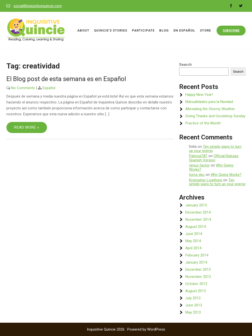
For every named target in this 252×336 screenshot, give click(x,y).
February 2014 (196, 255)
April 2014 (193, 248)
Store (205, 30)
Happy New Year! (199, 94)
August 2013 (195, 291)
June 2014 (193, 234)
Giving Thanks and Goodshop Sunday (215, 116)
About (83, 30)
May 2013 (193, 312)
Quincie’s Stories (110, 30)
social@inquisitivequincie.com (38, 6)
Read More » (26, 127)
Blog (164, 30)
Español (49, 88)
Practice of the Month (203, 123)
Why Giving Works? (226, 174)
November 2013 (198, 276)
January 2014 (196, 262)
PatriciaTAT (198, 156)
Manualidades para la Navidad (209, 102)
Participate (143, 30)
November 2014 (198, 219)
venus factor (199, 165)
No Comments (23, 88)
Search (185, 64)
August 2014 (195, 226)
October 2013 (196, 284)
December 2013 (198, 269)
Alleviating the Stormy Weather (210, 109)
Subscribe (231, 30)
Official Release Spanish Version (213, 158)
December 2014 (198, 212)
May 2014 (193, 241)
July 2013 (193, 298)
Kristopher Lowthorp (205, 180)
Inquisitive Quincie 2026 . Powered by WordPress (126, 329)
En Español (184, 30)
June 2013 (193, 305)
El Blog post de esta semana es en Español (66, 79)
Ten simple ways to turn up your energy (215, 148)
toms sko (197, 174)
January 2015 (196, 205)
